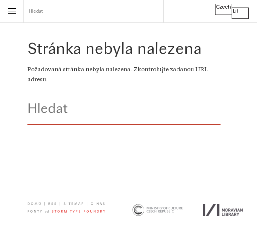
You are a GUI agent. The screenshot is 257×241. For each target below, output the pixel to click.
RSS (52, 204)
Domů (34, 204)
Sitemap (74, 204)
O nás (98, 204)
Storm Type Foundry (79, 211)
